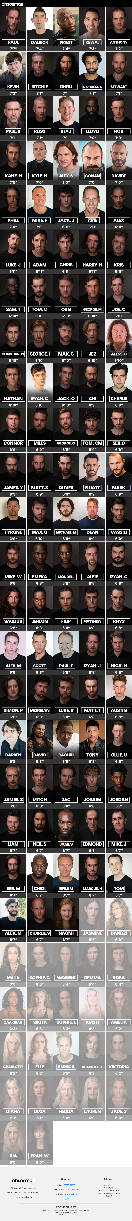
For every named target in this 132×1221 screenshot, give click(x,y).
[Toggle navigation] (128, 4)
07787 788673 (71, 1189)
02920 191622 (69, 1185)
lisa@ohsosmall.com (69, 1194)
